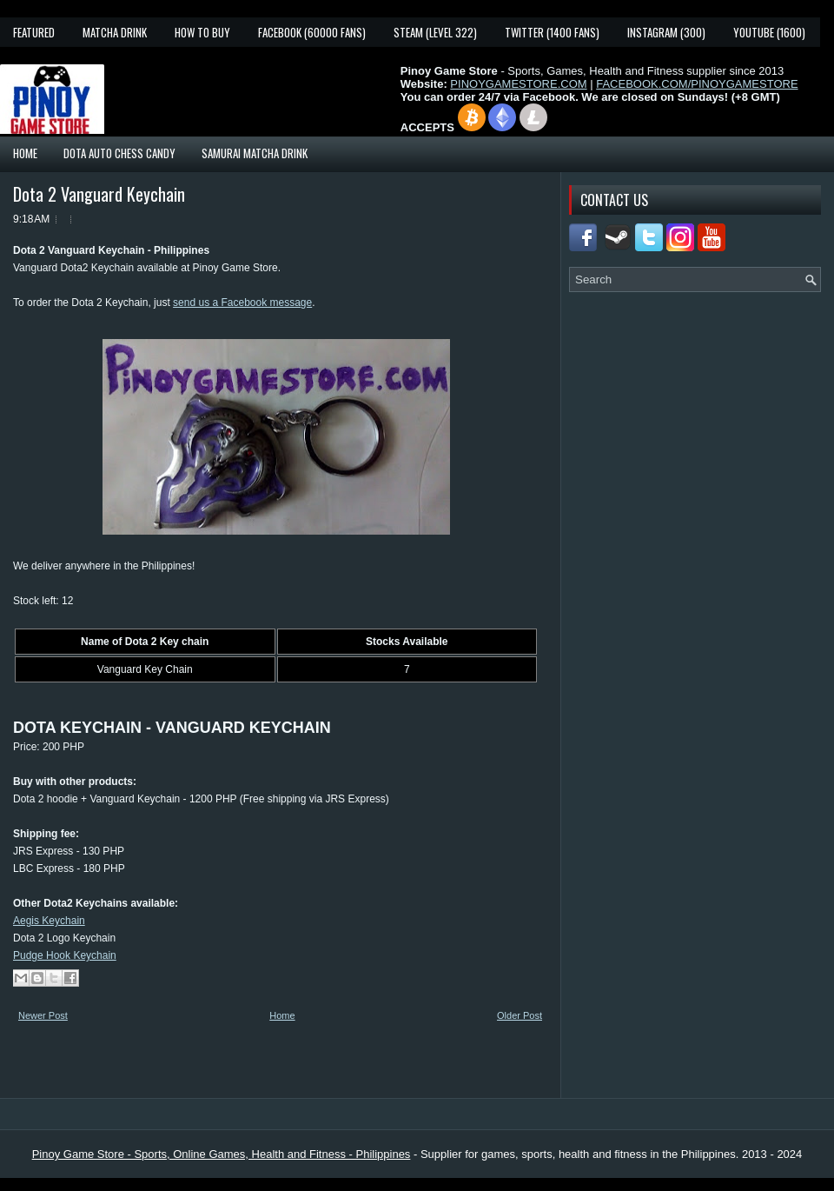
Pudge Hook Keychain (64, 955)
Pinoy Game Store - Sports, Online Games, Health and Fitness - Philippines (221, 1154)
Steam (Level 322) (435, 32)
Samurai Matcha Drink (255, 153)
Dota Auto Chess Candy (119, 153)
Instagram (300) (666, 32)
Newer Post (43, 1015)
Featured (34, 32)
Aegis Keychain (49, 921)
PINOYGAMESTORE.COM (518, 83)
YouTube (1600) (769, 32)
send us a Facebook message (242, 302)
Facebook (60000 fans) (312, 32)
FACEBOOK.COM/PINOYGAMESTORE (697, 83)
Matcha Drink (115, 32)
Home (25, 153)
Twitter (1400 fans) (552, 32)
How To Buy (202, 32)
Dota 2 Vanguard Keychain (99, 194)
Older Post (519, 1015)
